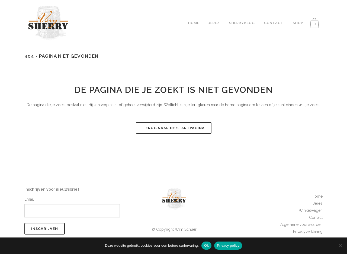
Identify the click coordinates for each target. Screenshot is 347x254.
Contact (316, 217)
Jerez (318, 203)
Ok (206, 245)
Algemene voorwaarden (301, 224)
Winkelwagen (311, 210)
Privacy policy (228, 245)
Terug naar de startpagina (174, 128)
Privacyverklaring (308, 231)
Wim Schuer (186, 229)
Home (317, 196)
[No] (340, 245)
